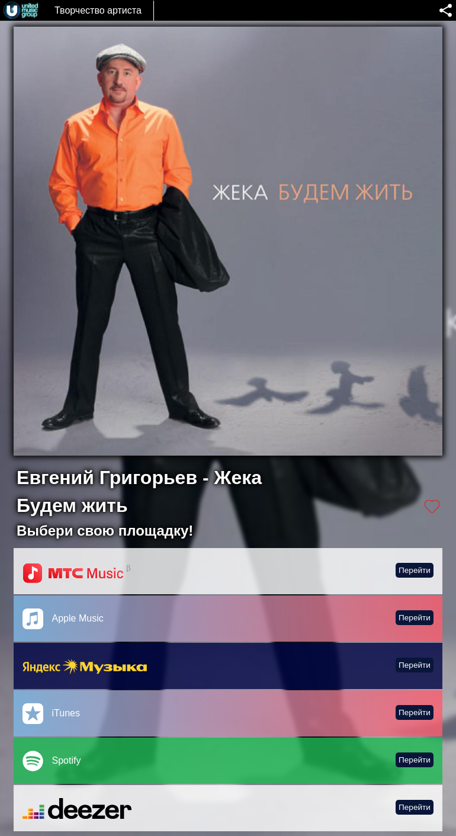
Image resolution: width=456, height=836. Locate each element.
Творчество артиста (98, 10)
